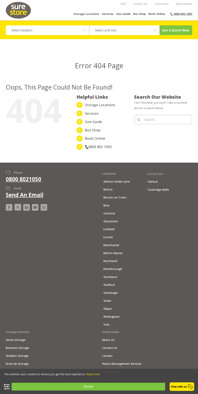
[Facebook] (9, 210)
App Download (184, 3)
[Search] (139, 123)
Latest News (162, 3)
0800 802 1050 (98, 150)
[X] (18, 210)
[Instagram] (44, 210)
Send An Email (24, 198)
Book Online (95, 141)
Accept (88, 386)
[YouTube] (35, 210)
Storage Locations (100, 108)
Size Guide (93, 125)
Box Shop (93, 133)
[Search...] (163, 123)
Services (91, 116)
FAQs (123, 3)
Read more (93, 374)
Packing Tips (141, 3)
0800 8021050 (23, 182)
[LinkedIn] (26, 210)
